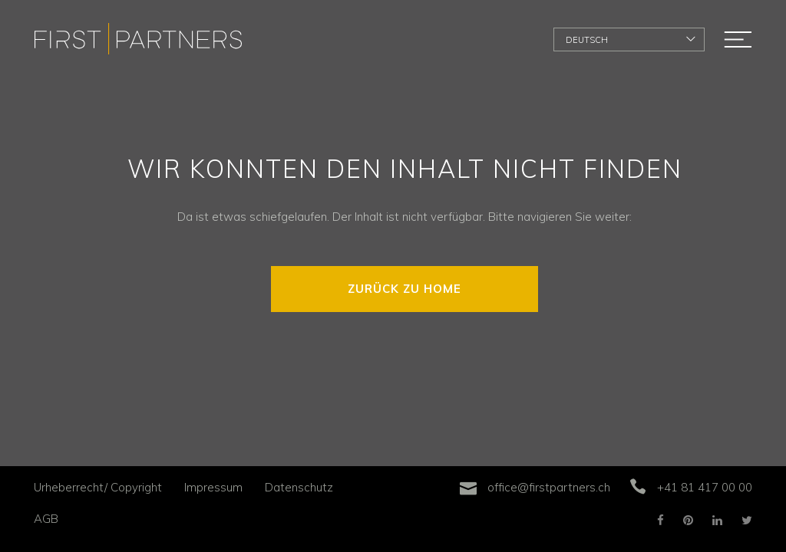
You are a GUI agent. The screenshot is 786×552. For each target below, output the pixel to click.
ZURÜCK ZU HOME (404, 288)
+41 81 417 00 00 (704, 487)
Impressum (213, 487)
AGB (46, 518)
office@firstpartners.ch (548, 487)
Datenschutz (299, 487)
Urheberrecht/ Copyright (98, 487)
